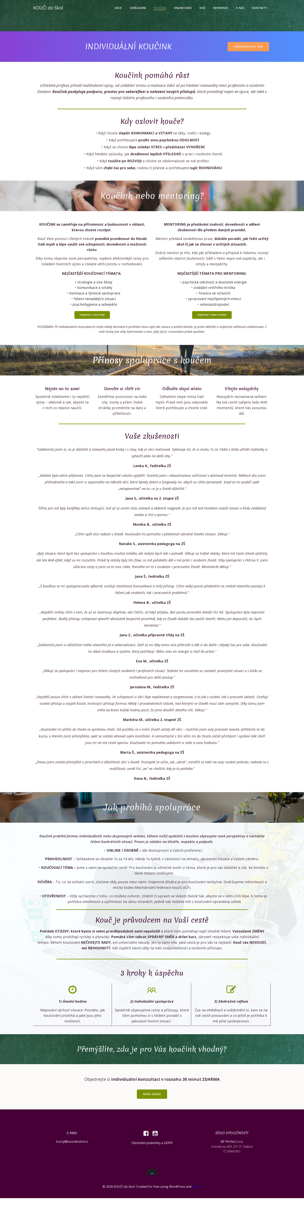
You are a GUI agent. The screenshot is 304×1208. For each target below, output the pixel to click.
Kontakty (260, 8)
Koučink (160, 8)
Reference (221, 8)
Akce (119, 8)
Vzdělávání (138, 8)
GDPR (168, 1151)
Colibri (197, 1196)
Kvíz (203, 8)
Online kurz (183, 8)
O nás (241, 8)
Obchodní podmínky (146, 1151)
